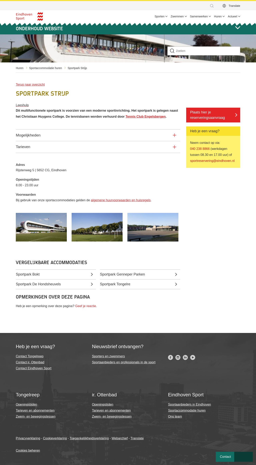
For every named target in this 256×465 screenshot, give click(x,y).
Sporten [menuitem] (159, 16)
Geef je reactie (85, 306)
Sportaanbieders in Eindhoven (189, 404)
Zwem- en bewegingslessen (35, 416)
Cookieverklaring (55, 438)
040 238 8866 (200, 148)
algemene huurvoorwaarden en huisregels (121, 200)
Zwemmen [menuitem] (177, 16)
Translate (234, 5)
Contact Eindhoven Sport (33, 368)
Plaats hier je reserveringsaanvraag (207, 115)
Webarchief (120, 438)
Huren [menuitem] (218, 16)
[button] (212, 5)
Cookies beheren (28, 450)
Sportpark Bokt (28, 274)
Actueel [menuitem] (232, 16)
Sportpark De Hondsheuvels (38, 284)
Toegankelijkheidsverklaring (89, 438)
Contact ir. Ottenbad (30, 362)
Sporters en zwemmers (108, 356)
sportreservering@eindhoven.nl (212, 160)
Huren (19, 68)
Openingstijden (26, 404)
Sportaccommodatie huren (45, 68)
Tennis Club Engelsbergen (146, 116)
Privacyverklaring (28, 438)
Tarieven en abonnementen (35, 410)
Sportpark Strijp (77, 68)
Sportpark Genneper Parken (122, 274)
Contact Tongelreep (29, 356)
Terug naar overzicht (30, 84)
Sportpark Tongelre (115, 284)
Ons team (175, 416)
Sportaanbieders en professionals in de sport (124, 362)
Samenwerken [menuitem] (199, 16)
